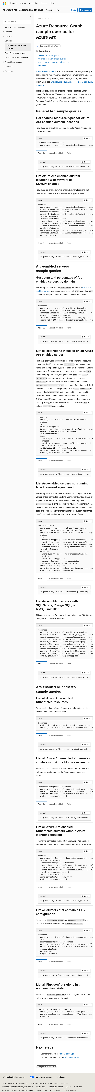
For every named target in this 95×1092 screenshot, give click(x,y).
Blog (67, 1087)
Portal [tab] (69, 153)
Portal (73, 10)
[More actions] (91, 19)
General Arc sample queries (48, 56)
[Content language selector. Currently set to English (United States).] (14, 1077)
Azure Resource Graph (46, 71)
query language (67, 1054)
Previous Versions (56, 1087)
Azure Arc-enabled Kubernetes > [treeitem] (17, 57)
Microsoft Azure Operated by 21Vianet (16, 1087)
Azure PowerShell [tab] (56, 153)
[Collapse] (30, 16)
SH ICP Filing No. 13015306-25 (14, 1083)
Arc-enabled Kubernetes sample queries (53, 62)
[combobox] (17, 22)
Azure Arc (48, 18)
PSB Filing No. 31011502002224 (43, 1083)
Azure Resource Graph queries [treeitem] (16, 47)
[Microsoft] (4, 3)
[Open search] (89, 3)
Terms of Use (42, 1090)
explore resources (71, 1057)
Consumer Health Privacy (22, 1090)
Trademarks (54, 1090)
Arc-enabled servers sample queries (52, 59)
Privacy (64, 1083)
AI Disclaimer (41, 1087)
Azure (38, 18)
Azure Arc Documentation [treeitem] (15, 27)
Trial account (85, 10)
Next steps (42, 65)
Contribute (78, 1087)
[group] (64, 144)
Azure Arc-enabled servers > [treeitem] (16, 53)
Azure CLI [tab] (42, 153)
